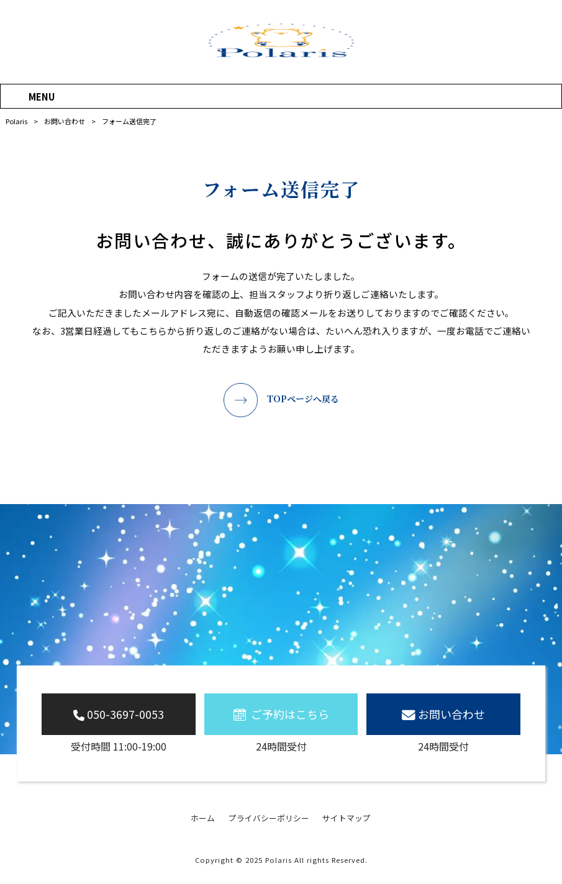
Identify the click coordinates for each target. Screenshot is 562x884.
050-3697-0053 (125, 714)
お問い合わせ (451, 714)
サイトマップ (346, 818)
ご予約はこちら (290, 714)
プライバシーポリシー (269, 818)
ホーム (203, 818)
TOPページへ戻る (303, 398)
